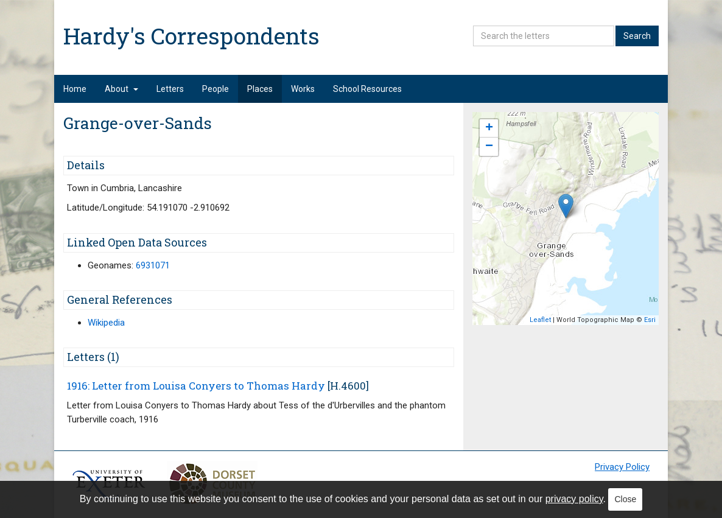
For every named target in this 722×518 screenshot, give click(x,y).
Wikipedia (106, 322)
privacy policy (574, 499)
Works (303, 89)
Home (74, 89)
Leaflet (540, 320)
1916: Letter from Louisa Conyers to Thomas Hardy (196, 386)
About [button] (121, 89)
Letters (170, 89)
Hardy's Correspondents (191, 36)
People (215, 89)
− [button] (489, 147)
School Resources (367, 89)
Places (260, 89)
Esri (650, 320)
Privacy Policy (622, 466)
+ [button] (489, 128)
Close (625, 499)
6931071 (153, 265)
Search (637, 36)
